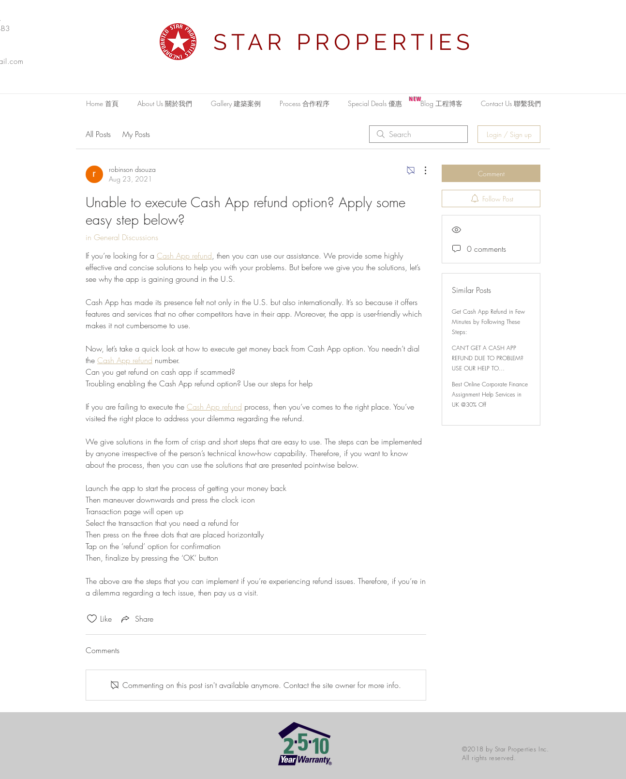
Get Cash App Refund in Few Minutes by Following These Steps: (488, 321)
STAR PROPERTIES (344, 42)
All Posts (98, 134)
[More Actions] (420, 170)
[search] (418, 134)
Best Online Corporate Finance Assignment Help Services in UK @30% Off (490, 394)
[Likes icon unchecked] (92, 619)
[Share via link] (136, 619)
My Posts (136, 134)
